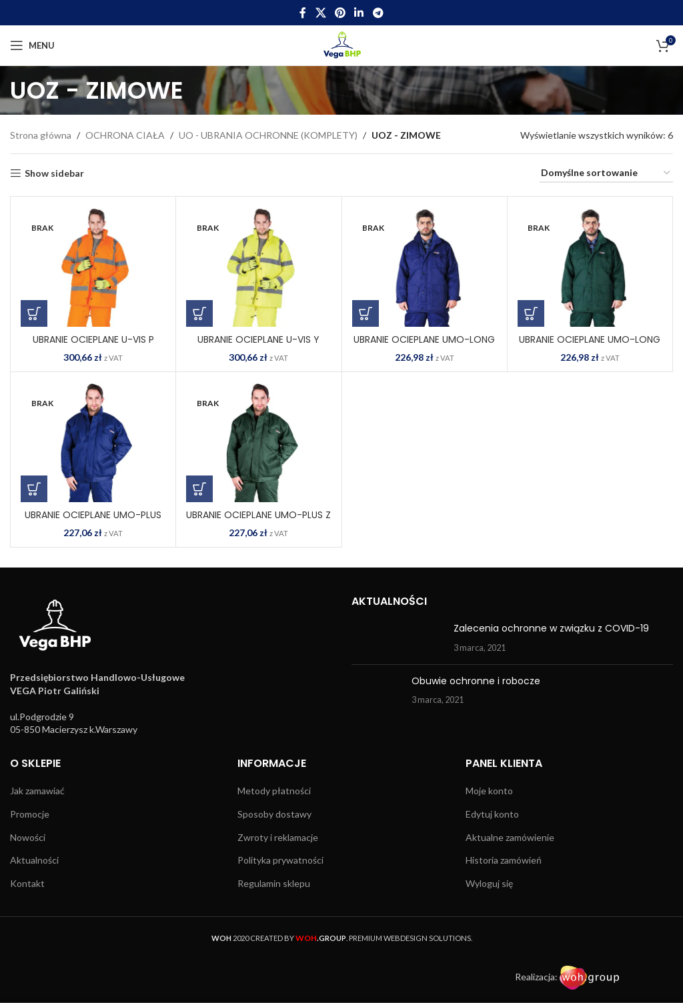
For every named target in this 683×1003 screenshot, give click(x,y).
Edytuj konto (492, 814)
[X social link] (320, 13)
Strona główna (40, 135)
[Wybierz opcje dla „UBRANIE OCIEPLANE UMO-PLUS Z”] (199, 488)
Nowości (27, 837)
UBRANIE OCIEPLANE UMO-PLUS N (93, 521)
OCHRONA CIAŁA (125, 135)
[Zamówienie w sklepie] (606, 173)
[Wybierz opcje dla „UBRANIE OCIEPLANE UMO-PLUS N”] (34, 488)
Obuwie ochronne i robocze (476, 681)
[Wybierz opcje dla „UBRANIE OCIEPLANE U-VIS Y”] (199, 313)
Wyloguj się (489, 883)
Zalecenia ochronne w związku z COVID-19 (551, 628)
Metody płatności (274, 790)
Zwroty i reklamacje (277, 837)
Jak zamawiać (37, 790)
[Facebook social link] (303, 13)
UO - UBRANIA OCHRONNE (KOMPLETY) (268, 135)
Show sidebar (54, 173)
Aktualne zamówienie (510, 837)
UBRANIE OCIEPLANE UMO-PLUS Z (258, 515)
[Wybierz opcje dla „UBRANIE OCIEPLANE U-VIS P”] (34, 313)
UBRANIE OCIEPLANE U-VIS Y (258, 339)
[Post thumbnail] (398, 638)
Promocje (29, 814)
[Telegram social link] (378, 13)
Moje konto (489, 790)
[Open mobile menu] (32, 45)
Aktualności (34, 860)
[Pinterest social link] (340, 13)
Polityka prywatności (280, 860)
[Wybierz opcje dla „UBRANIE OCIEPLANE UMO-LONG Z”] (531, 313)
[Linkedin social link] (359, 13)
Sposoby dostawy (274, 814)
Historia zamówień (504, 860)
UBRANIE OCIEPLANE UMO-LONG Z (589, 346)
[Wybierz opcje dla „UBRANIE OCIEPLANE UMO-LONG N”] (365, 313)
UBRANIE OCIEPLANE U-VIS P (93, 339)
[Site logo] (342, 44)
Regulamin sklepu (273, 883)
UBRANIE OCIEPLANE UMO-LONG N (424, 346)
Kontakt (27, 883)
